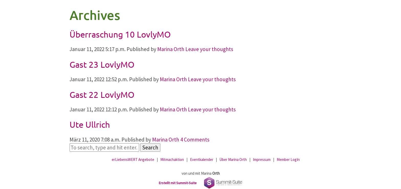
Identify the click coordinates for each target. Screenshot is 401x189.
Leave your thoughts (209, 49)
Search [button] (150, 147)
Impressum (262, 159)
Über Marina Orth (233, 159)
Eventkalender (201, 159)
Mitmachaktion (172, 159)
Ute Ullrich (90, 124)
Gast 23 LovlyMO (102, 64)
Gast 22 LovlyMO (102, 94)
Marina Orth (170, 49)
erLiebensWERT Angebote (133, 159)
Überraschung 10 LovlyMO (120, 34)
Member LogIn (288, 159)
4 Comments (194, 139)
